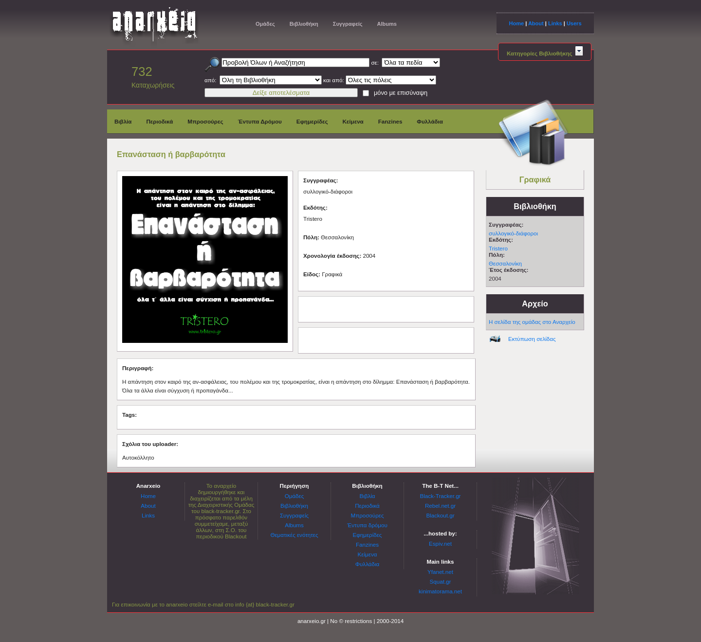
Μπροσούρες (205, 121)
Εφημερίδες (312, 121)
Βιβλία (122, 121)
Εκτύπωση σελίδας (532, 339)
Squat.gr (440, 581)
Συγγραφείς (348, 24)
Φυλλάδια (430, 121)
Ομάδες (265, 24)
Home (516, 23)
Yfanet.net (440, 572)
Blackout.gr (440, 515)
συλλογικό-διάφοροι (513, 233)
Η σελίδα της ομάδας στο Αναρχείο (532, 322)
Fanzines (390, 121)
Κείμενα (352, 121)
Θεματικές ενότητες (294, 535)
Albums (386, 24)
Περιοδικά (159, 121)
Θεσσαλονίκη (505, 263)
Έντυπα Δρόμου (260, 121)
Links (555, 23)
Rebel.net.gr (440, 505)
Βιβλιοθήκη (304, 24)
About (536, 23)
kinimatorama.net (440, 591)
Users (574, 23)
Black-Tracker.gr (440, 496)
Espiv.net (440, 543)
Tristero (498, 248)
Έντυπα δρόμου (367, 525)
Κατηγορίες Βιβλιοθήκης (545, 53)
